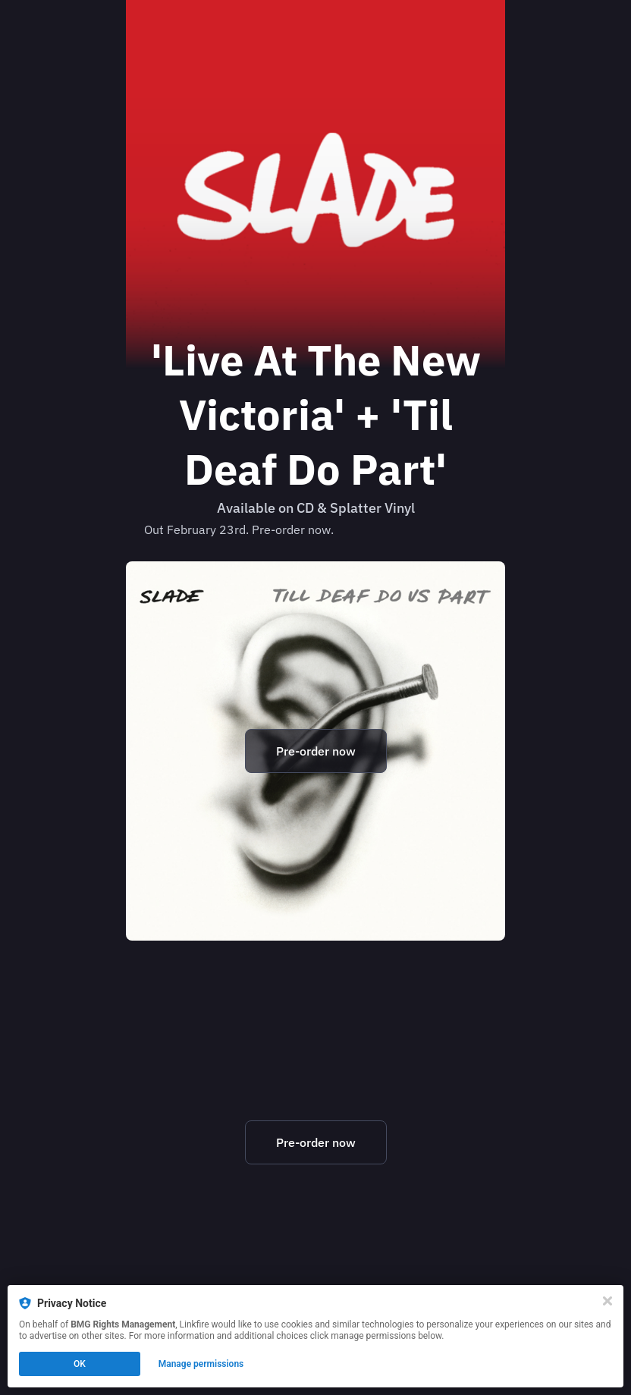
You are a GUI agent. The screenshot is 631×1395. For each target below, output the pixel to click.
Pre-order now (316, 751)
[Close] (607, 1301)
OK (80, 1364)
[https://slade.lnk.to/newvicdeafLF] (315, 751)
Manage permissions (201, 1364)
